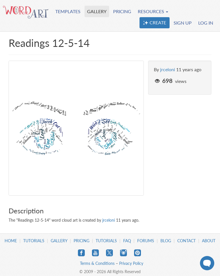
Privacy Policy (131, 263)
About (208, 240)
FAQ (127, 240)
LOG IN (205, 22)
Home (11, 240)
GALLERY (97, 11)
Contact (186, 240)
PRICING (122, 11)
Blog (165, 240)
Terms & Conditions (97, 263)
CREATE (154, 22)
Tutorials (33, 240)
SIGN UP (183, 22)
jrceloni (167, 69)
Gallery (59, 240)
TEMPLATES (67, 11)
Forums (145, 240)
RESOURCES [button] (153, 11)
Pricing (81, 240)
